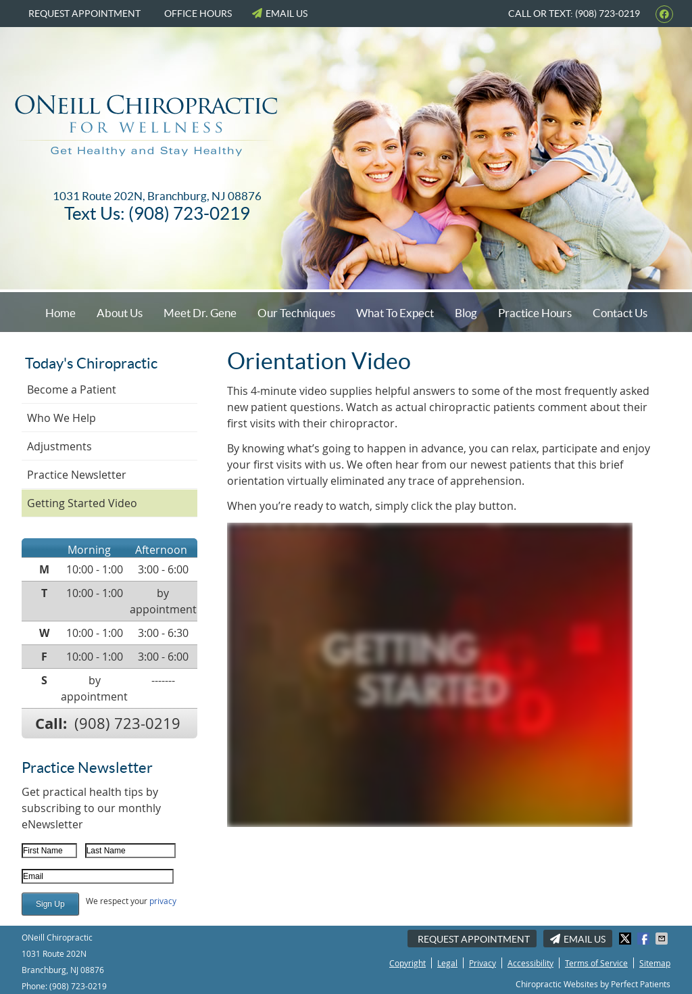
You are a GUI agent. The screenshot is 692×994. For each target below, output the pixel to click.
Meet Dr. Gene (200, 312)
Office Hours (198, 13)
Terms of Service (596, 962)
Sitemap (654, 962)
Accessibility (530, 962)
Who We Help (61, 417)
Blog (466, 312)
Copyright (407, 962)
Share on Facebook (644, 938)
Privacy (482, 962)
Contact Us (620, 312)
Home (60, 312)
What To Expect (395, 312)
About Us (120, 312)
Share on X (626, 938)
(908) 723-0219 (127, 723)
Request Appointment (84, 13)
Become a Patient (71, 389)
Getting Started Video (82, 503)
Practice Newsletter (76, 474)
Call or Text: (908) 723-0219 (574, 13)
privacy (162, 900)
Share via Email (663, 938)
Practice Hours (535, 312)
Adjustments (59, 446)
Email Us (279, 13)
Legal (447, 962)
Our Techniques (296, 312)
